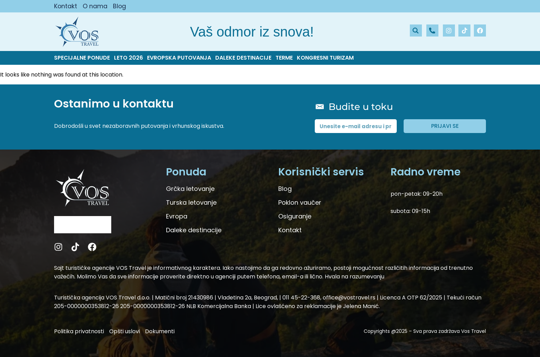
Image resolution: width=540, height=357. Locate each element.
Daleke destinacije (243, 57)
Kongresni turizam (325, 57)
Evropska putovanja (179, 57)
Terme (284, 57)
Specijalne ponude (82, 57)
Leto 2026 (128, 57)
